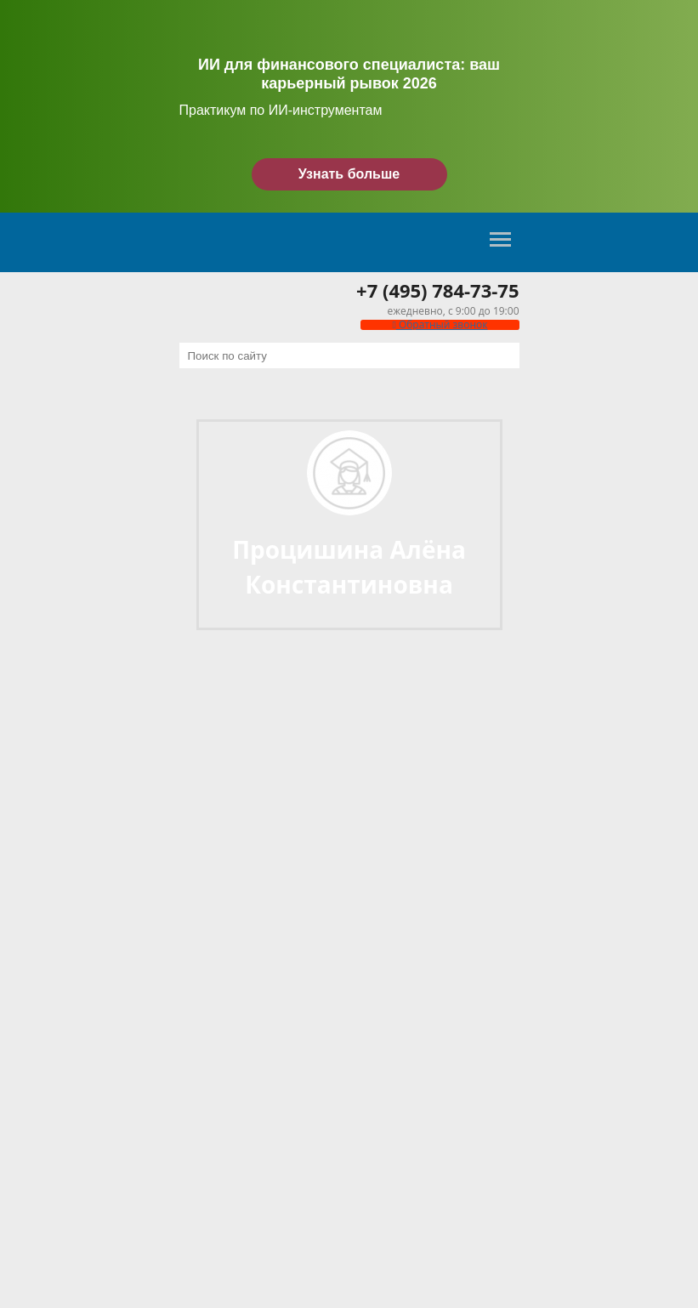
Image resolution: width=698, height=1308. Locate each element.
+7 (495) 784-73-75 (437, 290)
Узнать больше (349, 174)
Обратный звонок (439, 324)
